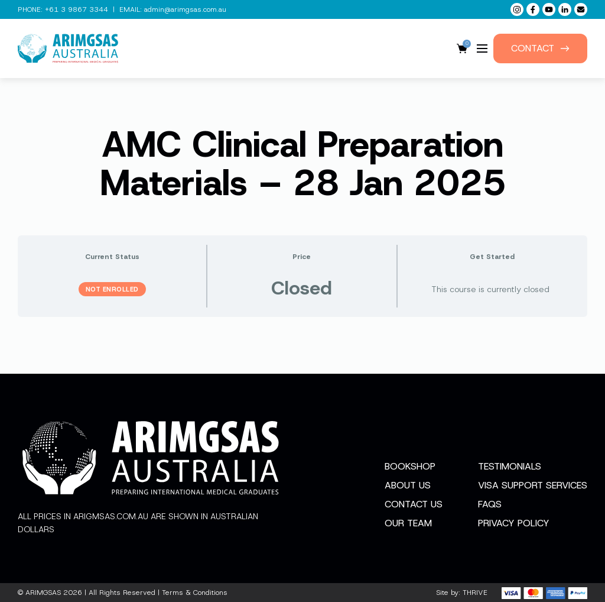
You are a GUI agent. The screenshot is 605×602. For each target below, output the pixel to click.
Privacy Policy (513, 523)
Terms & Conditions (194, 592)
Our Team (408, 523)
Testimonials (509, 466)
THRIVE (475, 592)
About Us (408, 485)
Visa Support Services (532, 485)
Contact (540, 48)
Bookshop (410, 466)
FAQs (490, 504)
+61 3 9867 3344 (76, 9)
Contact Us (414, 504)
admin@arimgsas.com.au (185, 9)
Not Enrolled (112, 289)
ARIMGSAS (43, 592)
